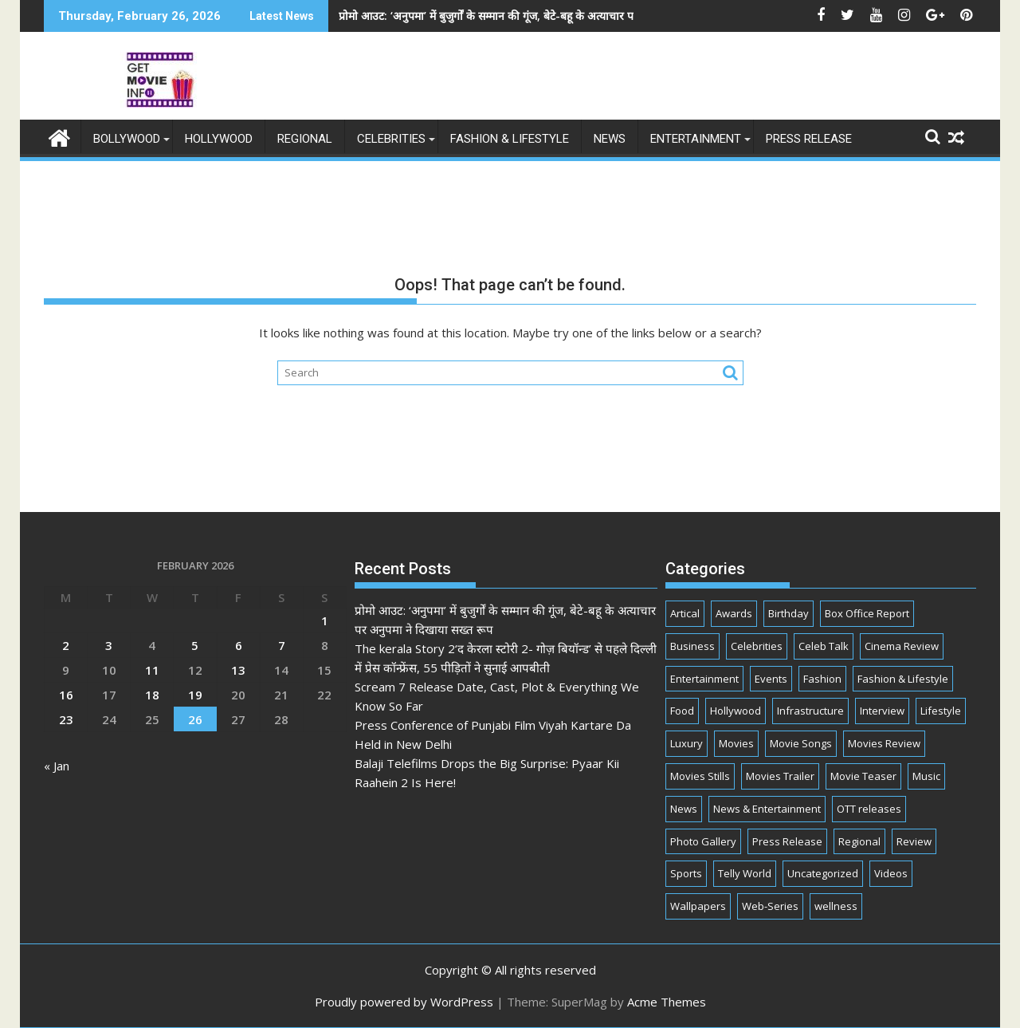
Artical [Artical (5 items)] (685, 613)
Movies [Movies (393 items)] (736, 743)
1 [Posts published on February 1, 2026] (324, 620)
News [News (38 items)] (683, 809)
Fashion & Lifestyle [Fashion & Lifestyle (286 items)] (902, 679)
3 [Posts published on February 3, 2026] (108, 645)
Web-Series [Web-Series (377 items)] (770, 906)
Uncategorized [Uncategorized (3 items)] (822, 873)
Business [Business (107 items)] (692, 646)
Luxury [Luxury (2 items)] (686, 743)
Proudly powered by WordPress (404, 1002)
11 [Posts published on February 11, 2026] (152, 670)
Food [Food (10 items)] (682, 710)
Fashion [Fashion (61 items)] (822, 679)
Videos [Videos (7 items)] (891, 873)
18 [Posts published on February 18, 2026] (152, 695)
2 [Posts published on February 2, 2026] (65, 645)
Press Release (809, 139)
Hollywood (219, 139)
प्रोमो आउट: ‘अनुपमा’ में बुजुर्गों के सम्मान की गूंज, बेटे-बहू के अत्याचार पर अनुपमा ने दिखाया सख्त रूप (446, 15)
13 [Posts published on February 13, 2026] (238, 670)
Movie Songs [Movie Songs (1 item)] (801, 743)
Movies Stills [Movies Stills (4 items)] (700, 776)
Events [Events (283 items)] (771, 679)
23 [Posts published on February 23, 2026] (66, 719)
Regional (304, 139)
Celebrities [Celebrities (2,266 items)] (757, 646)
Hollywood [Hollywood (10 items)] (735, 710)
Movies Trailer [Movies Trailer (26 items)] (780, 776)
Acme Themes (666, 1002)
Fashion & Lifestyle (509, 139)
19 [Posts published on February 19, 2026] (195, 695)
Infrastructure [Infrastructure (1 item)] (810, 710)
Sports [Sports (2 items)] (686, 873)
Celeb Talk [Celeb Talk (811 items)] (823, 646)
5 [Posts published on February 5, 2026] (194, 645)
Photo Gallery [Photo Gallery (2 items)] (703, 841)
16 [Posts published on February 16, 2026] (66, 695)
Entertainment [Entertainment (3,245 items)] (704, 679)
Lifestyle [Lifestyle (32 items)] (940, 710)
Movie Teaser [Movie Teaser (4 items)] (863, 776)
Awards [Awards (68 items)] (734, 613)
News (610, 139)
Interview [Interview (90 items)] (882, 710)
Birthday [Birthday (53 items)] (788, 613)
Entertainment (695, 139)
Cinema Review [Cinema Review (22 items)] (902, 646)
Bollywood (126, 139)
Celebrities (391, 139)
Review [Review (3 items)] (914, 841)
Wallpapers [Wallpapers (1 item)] (698, 906)
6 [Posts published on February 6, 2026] (238, 645)
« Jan (56, 766)
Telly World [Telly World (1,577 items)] (744, 873)
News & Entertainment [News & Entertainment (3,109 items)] (767, 809)
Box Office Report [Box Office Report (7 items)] (867, 613)
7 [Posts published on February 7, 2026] (281, 645)
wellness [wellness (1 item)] (835, 906)
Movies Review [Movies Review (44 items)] (884, 743)
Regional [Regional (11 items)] (859, 841)
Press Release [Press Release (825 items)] (787, 841)
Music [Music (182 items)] (926, 776)
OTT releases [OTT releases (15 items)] (869, 809)
